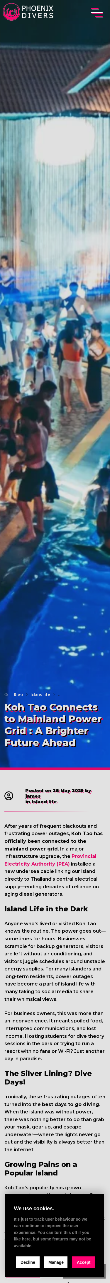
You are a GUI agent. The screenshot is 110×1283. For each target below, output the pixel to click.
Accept (84, 1262)
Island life (40, 694)
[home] (29, 12)
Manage (56, 1262)
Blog (18, 694)
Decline (28, 1262)
